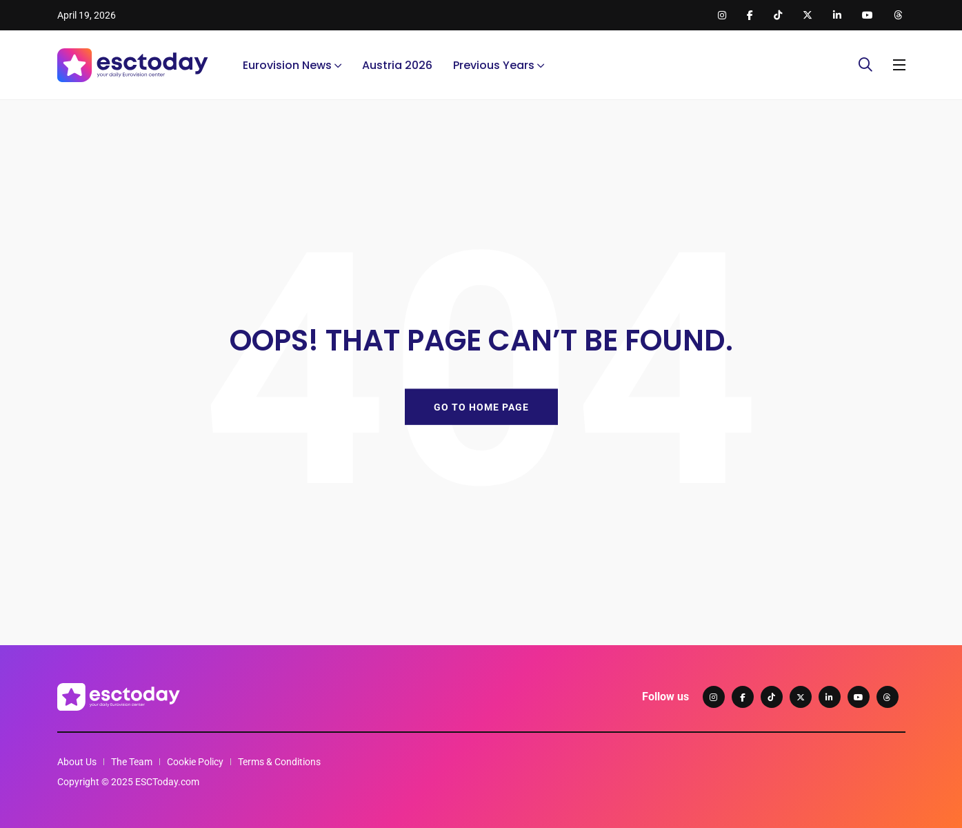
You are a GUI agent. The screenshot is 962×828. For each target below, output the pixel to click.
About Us (77, 761)
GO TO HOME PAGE (481, 406)
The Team (131, 761)
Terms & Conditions (279, 761)
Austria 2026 (397, 65)
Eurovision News (287, 65)
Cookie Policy (195, 761)
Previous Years (493, 65)
